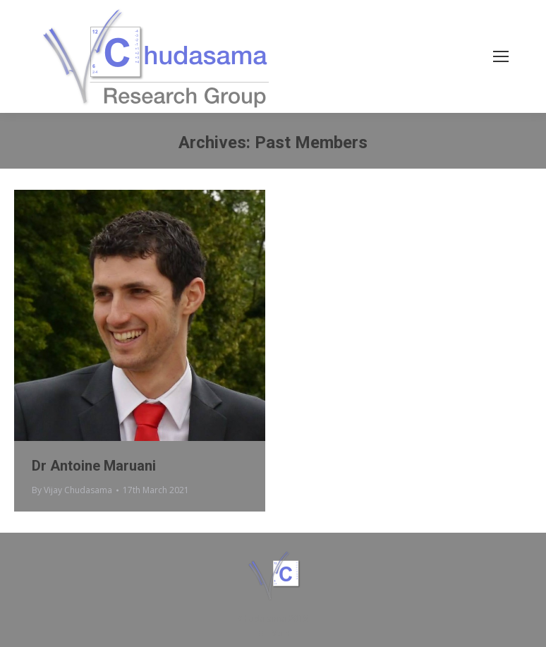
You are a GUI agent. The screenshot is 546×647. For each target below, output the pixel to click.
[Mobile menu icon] (501, 56)
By (72, 490)
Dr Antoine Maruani (94, 465)
